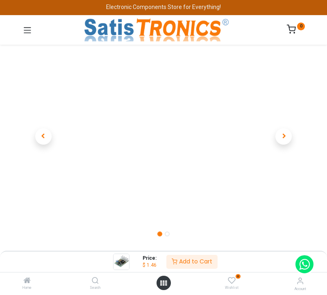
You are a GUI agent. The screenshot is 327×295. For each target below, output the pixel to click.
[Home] (27, 281)
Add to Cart (192, 261)
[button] (43, 136)
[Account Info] (300, 281)
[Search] (95, 281)
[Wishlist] (232, 281)
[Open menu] (163, 283)
